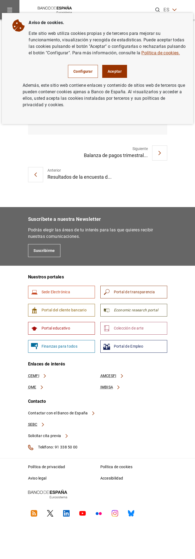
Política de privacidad (46, 467)
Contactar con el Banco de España (61, 413)
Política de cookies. (160, 52)
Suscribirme (44, 250)
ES (170, 10)
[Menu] (9, 9)
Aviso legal (37, 478)
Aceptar (115, 71)
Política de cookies (116, 467)
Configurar (83, 71)
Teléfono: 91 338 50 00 (53, 447)
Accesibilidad (111, 478)
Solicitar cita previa (48, 436)
